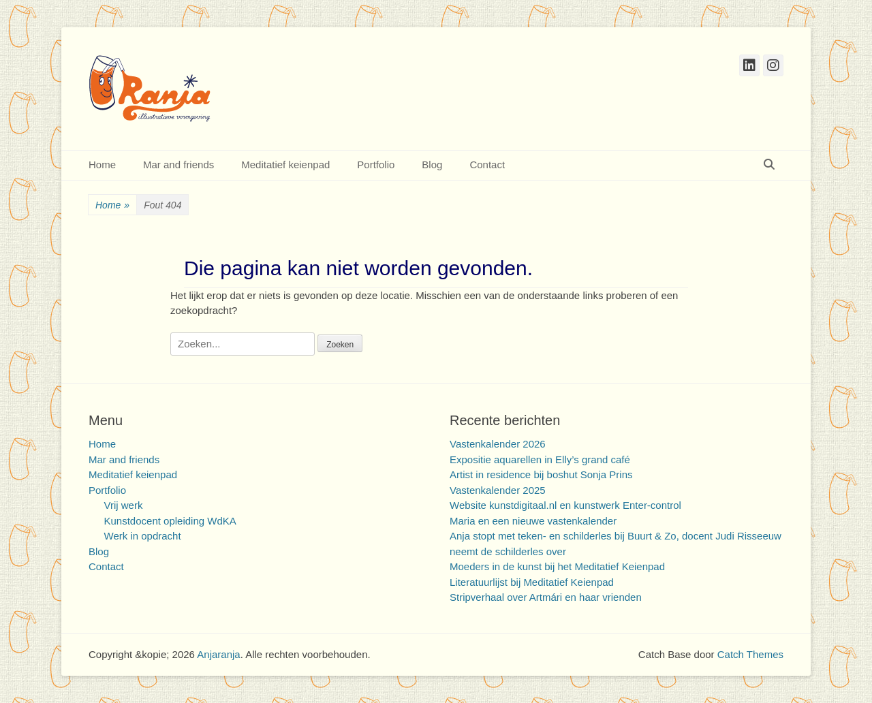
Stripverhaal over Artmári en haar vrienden (546, 597)
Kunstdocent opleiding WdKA (170, 521)
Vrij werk (123, 505)
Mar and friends (178, 164)
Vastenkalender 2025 (498, 490)
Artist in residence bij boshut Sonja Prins (541, 474)
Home (102, 164)
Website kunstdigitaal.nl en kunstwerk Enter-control (565, 505)
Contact (487, 164)
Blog (432, 164)
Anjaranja (218, 654)
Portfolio (375, 164)
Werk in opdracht (142, 536)
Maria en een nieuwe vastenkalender (533, 521)
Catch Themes (750, 654)
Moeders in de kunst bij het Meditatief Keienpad (557, 566)
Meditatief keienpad (285, 164)
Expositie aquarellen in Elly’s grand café (540, 459)
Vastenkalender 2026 (498, 444)
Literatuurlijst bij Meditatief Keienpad (532, 582)
